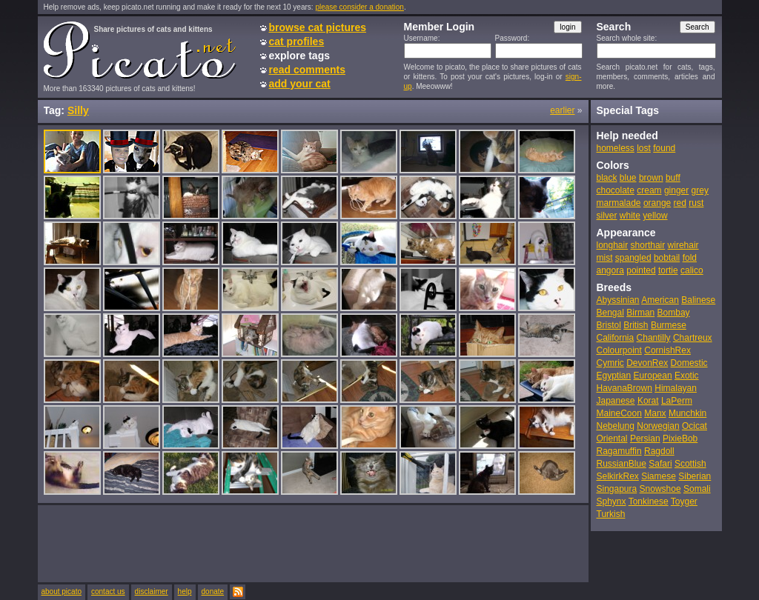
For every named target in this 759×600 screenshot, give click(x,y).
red (680, 203)
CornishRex (667, 350)
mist (605, 258)
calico (691, 270)
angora (610, 270)
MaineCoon (619, 413)
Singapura (617, 489)
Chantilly (654, 338)
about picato (62, 591)
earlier (562, 110)
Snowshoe (660, 489)
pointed (640, 270)
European (653, 375)
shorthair (648, 245)
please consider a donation (359, 7)
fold (690, 258)
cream (649, 190)
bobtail (667, 258)
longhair (613, 245)
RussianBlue (621, 464)
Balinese (698, 300)
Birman (640, 312)
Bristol (609, 325)
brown (651, 178)
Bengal (610, 312)
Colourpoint (619, 350)
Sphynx (611, 501)
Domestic (689, 363)
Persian (645, 438)
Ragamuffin (619, 451)
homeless (615, 148)
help (185, 591)
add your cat (300, 84)
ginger (676, 190)
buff (673, 178)
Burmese (668, 325)
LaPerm (676, 401)
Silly (78, 110)
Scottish (690, 464)
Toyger (684, 501)
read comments (307, 70)
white (630, 215)
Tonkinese (649, 501)
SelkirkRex (618, 476)
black (607, 178)
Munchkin (687, 413)
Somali (697, 489)
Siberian (694, 476)
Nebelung (615, 426)
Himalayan (675, 388)
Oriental (612, 438)
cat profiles (297, 41)
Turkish (611, 514)
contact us (108, 591)
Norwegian (658, 426)
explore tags (299, 55)
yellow (655, 215)
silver (607, 215)
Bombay (673, 312)
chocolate (615, 190)
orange (657, 203)
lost (644, 148)
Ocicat (694, 426)
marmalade (619, 203)
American (660, 300)
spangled (633, 258)
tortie (668, 270)
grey (700, 190)
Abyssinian (618, 300)
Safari (660, 464)
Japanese (616, 401)
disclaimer (151, 591)
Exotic (687, 375)
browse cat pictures (318, 27)
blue (628, 178)
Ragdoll (659, 451)
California (615, 338)
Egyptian (614, 375)
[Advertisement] (313, 543)
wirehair (683, 245)
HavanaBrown (624, 388)
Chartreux (692, 338)
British (635, 325)
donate (213, 591)
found (664, 148)
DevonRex (647, 363)
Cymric (610, 363)
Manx (655, 413)
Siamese (658, 476)
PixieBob (680, 438)
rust (696, 203)
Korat (648, 401)
